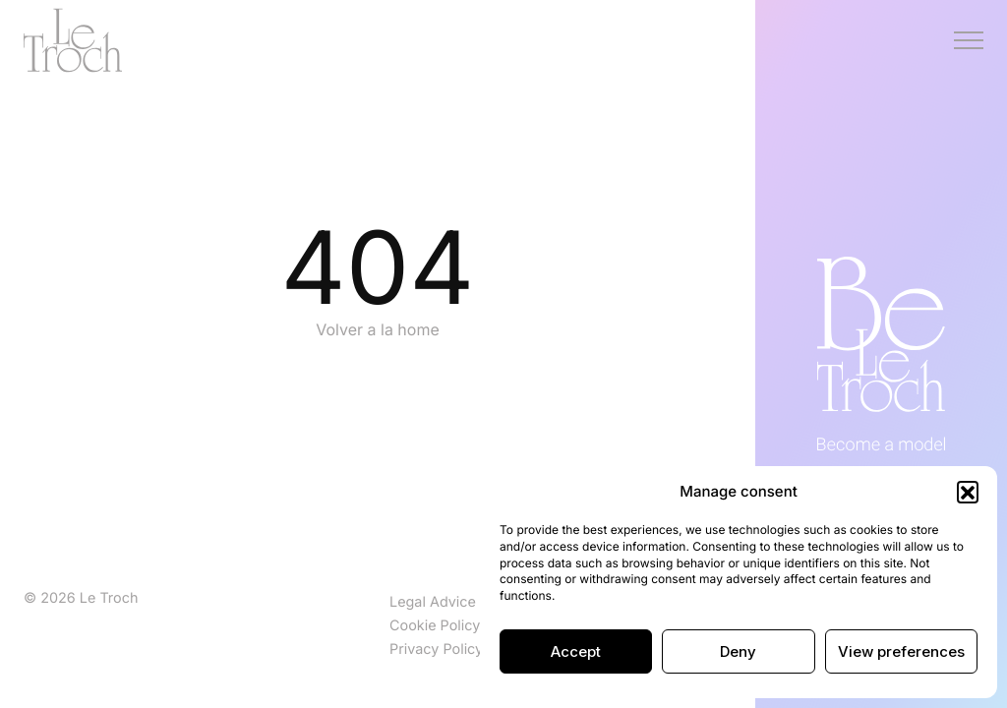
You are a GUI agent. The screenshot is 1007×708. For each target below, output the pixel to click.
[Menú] (968, 40)
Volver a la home (378, 329)
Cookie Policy (434, 626)
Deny (738, 651)
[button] (967, 492)
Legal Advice (432, 602)
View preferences (901, 651)
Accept (576, 651)
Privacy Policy (436, 649)
